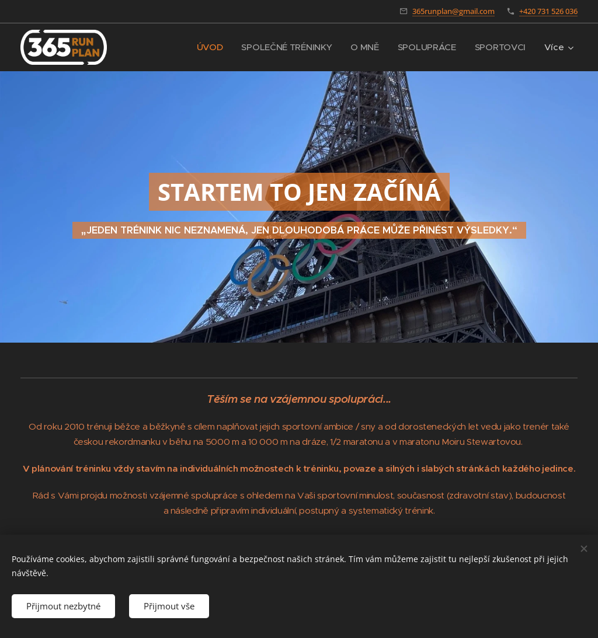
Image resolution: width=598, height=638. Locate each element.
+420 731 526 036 (548, 11)
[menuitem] (205, 47)
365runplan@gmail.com (453, 11)
